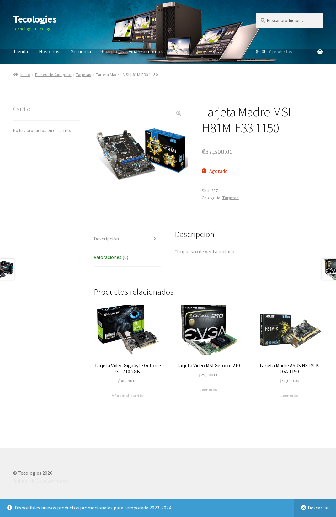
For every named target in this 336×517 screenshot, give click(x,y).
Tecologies (34, 19)
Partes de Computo (53, 74)
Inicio (25, 74)
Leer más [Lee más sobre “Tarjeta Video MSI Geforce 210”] (208, 389)
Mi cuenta (80, 51)
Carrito (109, 51)
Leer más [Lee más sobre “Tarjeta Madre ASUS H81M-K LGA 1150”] (289, 395)
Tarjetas (83, 74)
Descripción (106, 238)
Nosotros (49, 51)
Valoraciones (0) (111, 257)
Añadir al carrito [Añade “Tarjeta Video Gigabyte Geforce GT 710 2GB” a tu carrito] (128, 395)
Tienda (20, 51)
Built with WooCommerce (41, 481)
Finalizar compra (146, 51)
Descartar (318, 507)
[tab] (127, 239)
